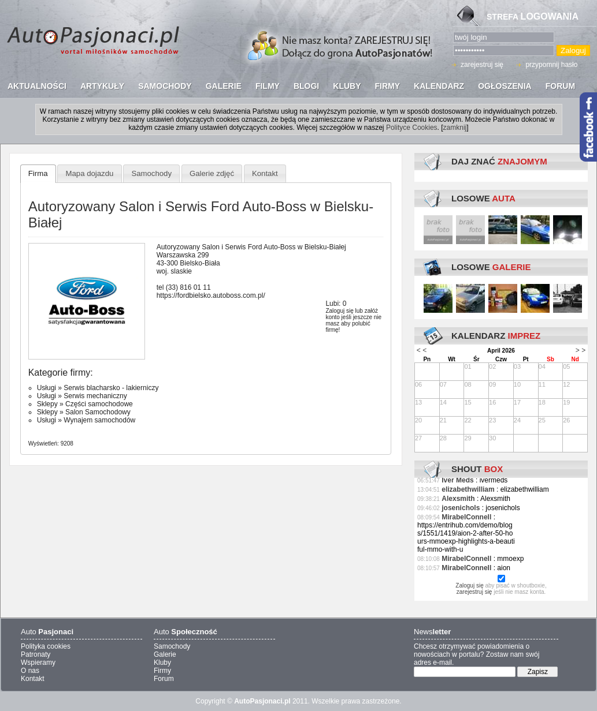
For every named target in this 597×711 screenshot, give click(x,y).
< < (422, 350)
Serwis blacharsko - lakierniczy (111, 388)
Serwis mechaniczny (95, 396)
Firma (38, 173)
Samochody (151, 173)
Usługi (46, 388)
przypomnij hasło (551, 65)
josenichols (461, 508)
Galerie (165, 654)
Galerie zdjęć (212, 173)
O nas (30, 671)
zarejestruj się (482, 65)
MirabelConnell (466, 517)
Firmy (162, 671)
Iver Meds (457, 480)
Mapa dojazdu (90, 173)
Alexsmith (458, 499)
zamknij (455, 128)
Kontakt (265, 173)
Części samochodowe (99, 404)
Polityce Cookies (411, 128)
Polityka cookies (46, 646)
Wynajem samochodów (99, 420)
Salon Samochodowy (98, 412)
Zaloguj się (339, 311)
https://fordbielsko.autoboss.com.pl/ (211, 295)
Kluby (162, 662)
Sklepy (47, 404)
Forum (164, 679)
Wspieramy (38, 662)
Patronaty (35, 654)
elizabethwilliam (468, 489)
